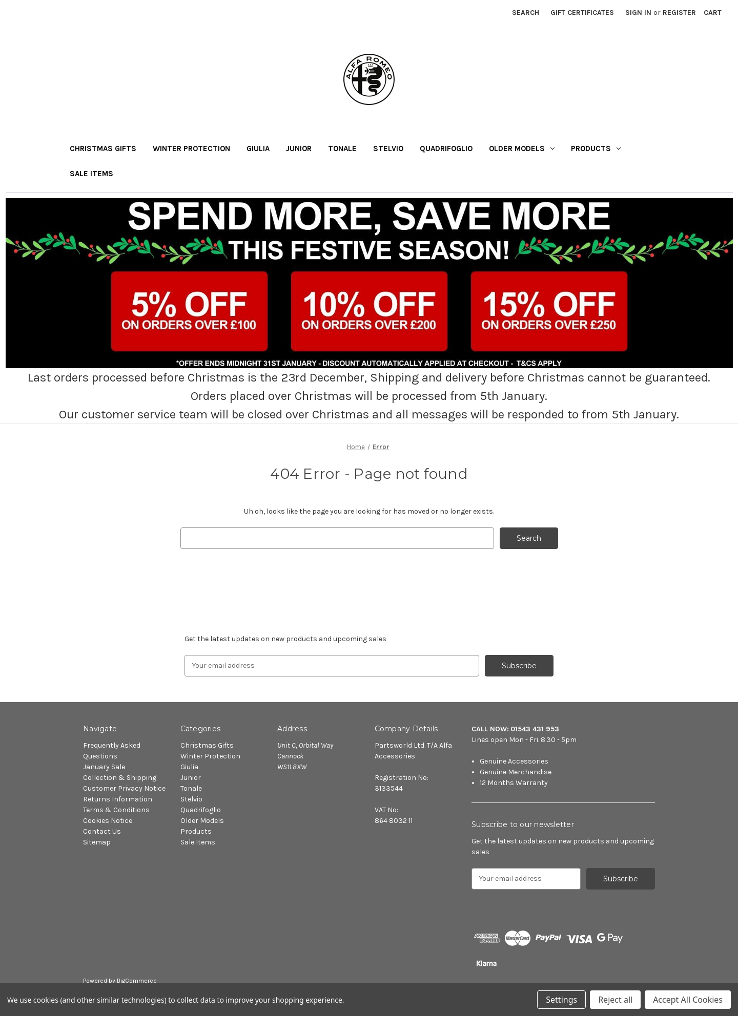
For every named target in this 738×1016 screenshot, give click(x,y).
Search (525, 12)
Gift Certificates (582, 12)
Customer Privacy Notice (124, 788)
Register (679, 12)
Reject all (615, 999)
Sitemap (97, 842)
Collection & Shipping (119, 777)
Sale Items (91, 173)
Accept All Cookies (688, 999)
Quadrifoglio (446, 148)
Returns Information (117, 799)
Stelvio (388, 148)
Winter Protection (191, 148)
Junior (299, 148)
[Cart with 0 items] (712, 12)
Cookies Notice (107, 820)
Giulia (258, 148)
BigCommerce (137, 980)
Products (596, 148)
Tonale (342, 148)
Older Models (522, 148)
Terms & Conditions (116, 810)
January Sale (104, 767)
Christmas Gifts (103, 148)
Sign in (638, 12)
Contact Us (102, 831)
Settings (561, 999)
